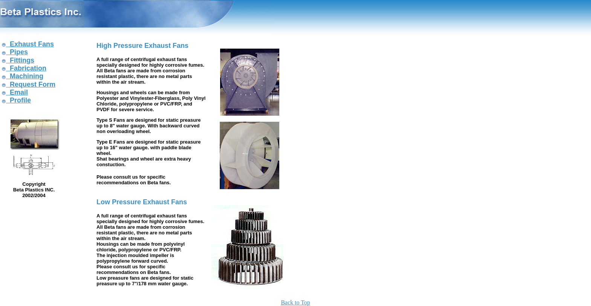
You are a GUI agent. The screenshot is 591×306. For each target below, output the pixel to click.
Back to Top (295, 302)
